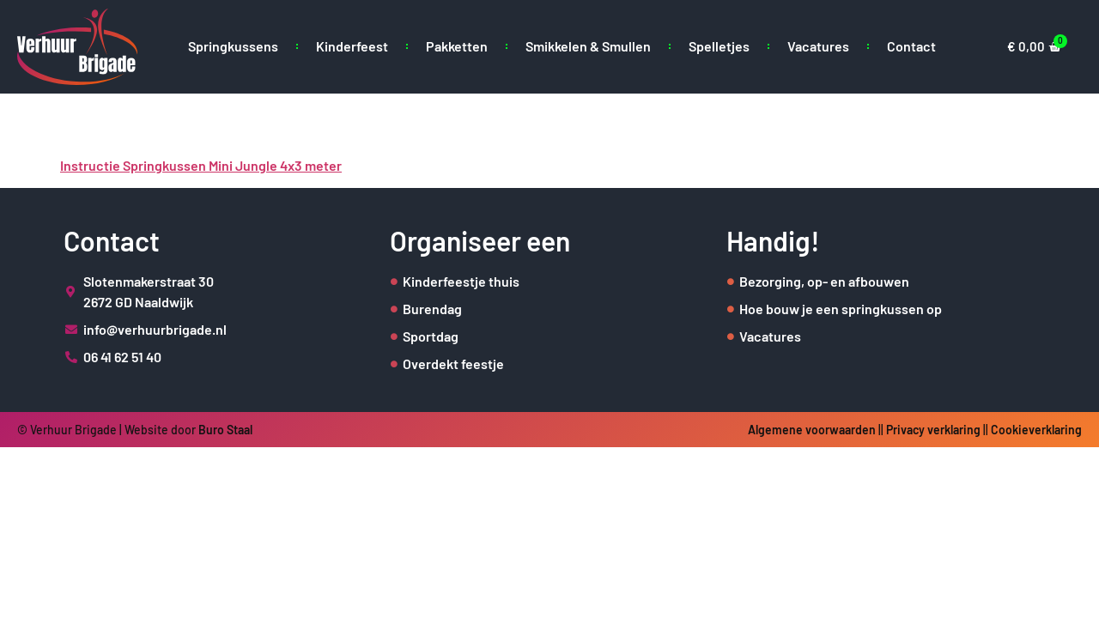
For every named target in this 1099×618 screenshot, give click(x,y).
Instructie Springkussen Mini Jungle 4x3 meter (201, 165)
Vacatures (818, 46)
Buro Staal (225, 429)
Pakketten (457, 46)
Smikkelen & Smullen (588, 46)
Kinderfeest (352, 46)
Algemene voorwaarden (812, 429)
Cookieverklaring (1036, 429)
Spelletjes (719, 46)
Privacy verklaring (933, 429)
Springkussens (233, 46)
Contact (911, 46)
